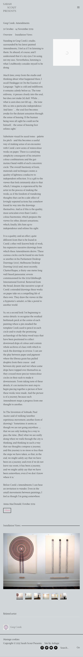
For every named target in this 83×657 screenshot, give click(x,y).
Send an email (46, 647)
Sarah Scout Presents (9, 7)
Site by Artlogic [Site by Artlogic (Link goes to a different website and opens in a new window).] (51, 643)
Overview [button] (7, 35)
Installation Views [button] (23, 35)
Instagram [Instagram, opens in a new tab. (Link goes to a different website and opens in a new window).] (42, 647)
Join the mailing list (51, 647)
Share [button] (7, 510)
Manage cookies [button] (11, 639)
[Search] (67, 648)
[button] (19, 596)
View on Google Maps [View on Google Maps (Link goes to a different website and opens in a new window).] (55, 647)
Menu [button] (78, 7)
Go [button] (78, 648)
